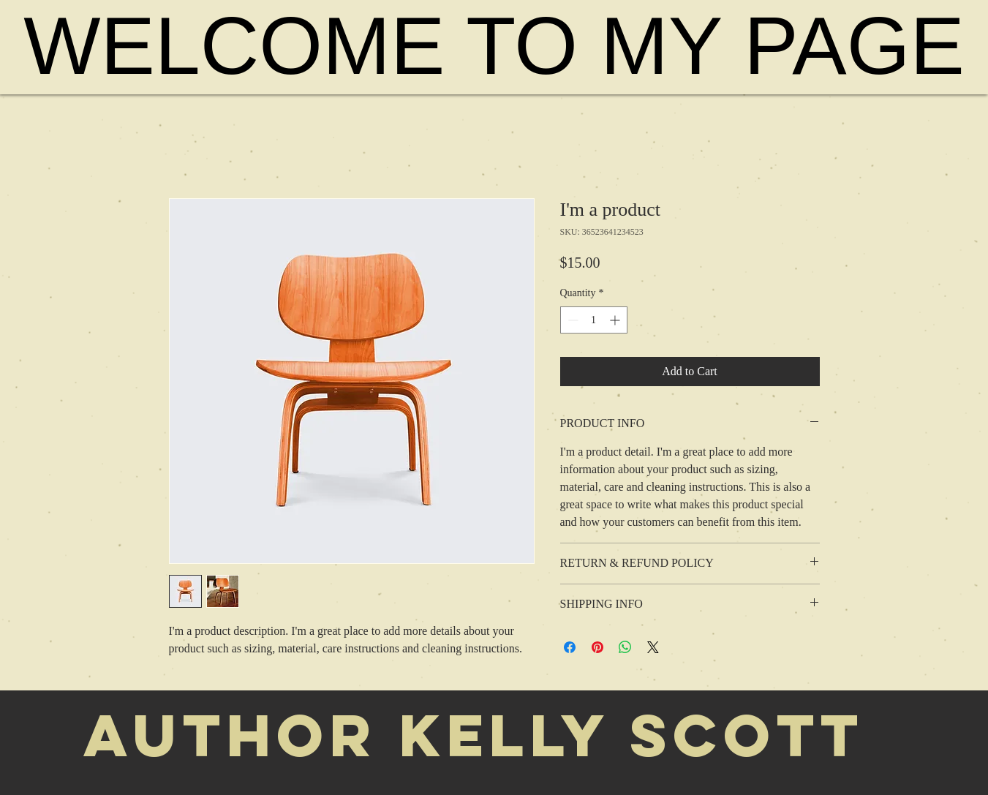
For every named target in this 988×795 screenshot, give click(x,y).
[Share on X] (653, 647)
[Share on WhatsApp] (625, 647)
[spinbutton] (594, 320)
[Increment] (616, 320)
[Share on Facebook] (569, 647)
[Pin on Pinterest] (597, 647)
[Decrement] (571, 320)
